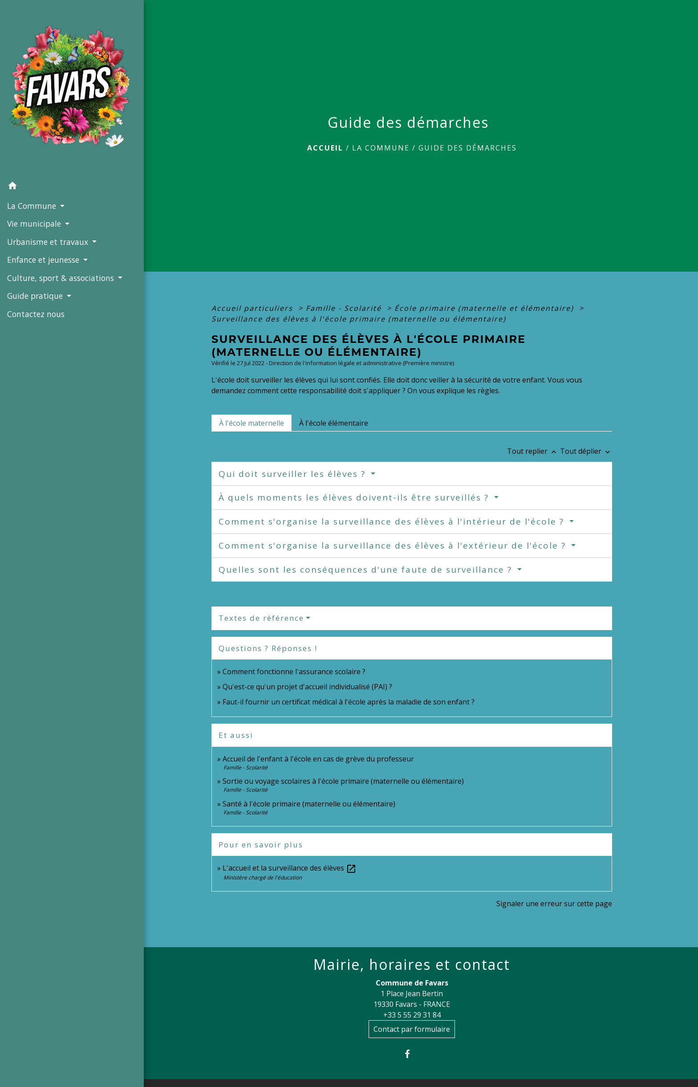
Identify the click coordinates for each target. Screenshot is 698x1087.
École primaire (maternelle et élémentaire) (485, 308)
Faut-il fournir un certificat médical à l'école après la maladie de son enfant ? (349, 702)
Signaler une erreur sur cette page (554, 903)
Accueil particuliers (253, 308)
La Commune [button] (32, 188)
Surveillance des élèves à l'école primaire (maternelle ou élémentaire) (358, 319)
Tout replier (533, 451)
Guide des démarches (467, 148)
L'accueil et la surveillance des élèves (290, 868)
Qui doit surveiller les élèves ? (294, 474)
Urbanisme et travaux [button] (48, 224)
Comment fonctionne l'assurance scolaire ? (294, 671)
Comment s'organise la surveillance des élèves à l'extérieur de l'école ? (394, 545)
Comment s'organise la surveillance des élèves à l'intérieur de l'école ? (393, 521)
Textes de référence (261, 618)
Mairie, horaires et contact (411, 964)
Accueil (325, 148)
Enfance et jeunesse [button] (44, 242)
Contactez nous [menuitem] (35, 308)
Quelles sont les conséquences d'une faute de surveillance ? (367, 569)
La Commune (381, 148)
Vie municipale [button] (35, 206)
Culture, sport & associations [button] (60, 260)
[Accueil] (63, 80)
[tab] (251, 423)
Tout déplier (586, 451)
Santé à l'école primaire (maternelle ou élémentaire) (309, 804)
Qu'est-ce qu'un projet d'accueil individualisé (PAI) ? (307, 687)
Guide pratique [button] (36, 290)
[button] (63, 169)
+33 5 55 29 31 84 (412, 1015)
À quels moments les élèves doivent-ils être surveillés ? (355, 497)
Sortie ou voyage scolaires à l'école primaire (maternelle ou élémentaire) (343, 781)
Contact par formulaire (411, 1029)
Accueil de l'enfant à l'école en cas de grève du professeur (318, 759)
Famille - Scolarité (345, 308)
